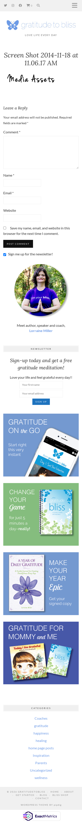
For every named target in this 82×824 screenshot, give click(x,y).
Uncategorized (41, 770)
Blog (43, 795)
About (69, 791)
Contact (42, 798)
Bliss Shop (60, 795)
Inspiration (41, 755)
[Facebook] (20, 5)
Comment (11, 132)
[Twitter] (5, 5)
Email (8, 193)
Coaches (41, 718)
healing (41, 740)
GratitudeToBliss (31, 791)
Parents (41, 763)
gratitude (41, 726)
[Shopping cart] (29, 5)
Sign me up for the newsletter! (28, 254)
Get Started (25, 795)
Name (8, 175)
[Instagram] (13, 5)
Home (55, 791)
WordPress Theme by (41, 804)
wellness (41, 778)
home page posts (41, 748)
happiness (41, 733)
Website (9, 210)
